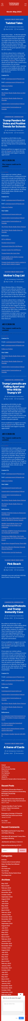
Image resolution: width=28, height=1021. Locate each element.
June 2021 (4, 974)
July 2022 (4, 952)
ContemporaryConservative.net (11, 214)
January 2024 (6, 914)
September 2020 (7, 992)
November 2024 (6, 892)
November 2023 (6, 919)
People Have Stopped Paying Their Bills (13, 543)
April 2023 (4, 934)
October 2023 (6, 921)
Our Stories (5, 771)
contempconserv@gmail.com (15, 79)
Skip (17, 1018)
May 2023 (4, 932)
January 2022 (6, 965)
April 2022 (4, 959)
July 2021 (4, 972)
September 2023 (6, 923)
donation (12, 61)
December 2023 (6, 917)
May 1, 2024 (9, 618)
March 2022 (5, 961)
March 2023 (5, 937)
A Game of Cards (14, 747)
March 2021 (5, 979)
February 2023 (6, 939)
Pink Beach (14, 563)
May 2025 (4, 883)
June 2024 (4, 903)
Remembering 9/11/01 (14, 845)
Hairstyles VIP (5, 836)
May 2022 (4, 957)
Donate (9, 151)
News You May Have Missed (10, 864)
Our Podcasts (5, 767)
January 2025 (6, 890)
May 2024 (4, 905)
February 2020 (6, 994)
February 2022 (6, 963)
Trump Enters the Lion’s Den (10, 253)
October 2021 (5, 970)
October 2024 (6, 894)
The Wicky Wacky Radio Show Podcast (13, 227)
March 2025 (5, 886)
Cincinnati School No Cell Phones (11, 246)
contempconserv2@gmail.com (14, 82)
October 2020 (6, 990)
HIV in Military (6, 239)
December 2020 (6, 985)
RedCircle (6, 172)
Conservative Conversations (14, 116)
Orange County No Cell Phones (11, 250)
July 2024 (4, 901)
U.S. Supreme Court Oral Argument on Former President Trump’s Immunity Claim (13, 718)
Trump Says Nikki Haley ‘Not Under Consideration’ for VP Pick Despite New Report (13, 538)
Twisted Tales (14, 23)
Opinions (4, 866)
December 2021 (6, 968)
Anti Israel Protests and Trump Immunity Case (14, 609)
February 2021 (6, 981)
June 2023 (4, 930)
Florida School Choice (8, 243)
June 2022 (4, 954)
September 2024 (6, 897)
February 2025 (6, 888)
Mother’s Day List (14, 275)
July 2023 (4, 928)
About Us (4, 777)
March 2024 (5, 910)
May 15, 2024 (9, 281)
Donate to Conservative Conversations (13, 779)
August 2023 (5, 925)
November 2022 (6, 945)
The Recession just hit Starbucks (11, 552)
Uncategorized (6, 875)
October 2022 (5, 948)
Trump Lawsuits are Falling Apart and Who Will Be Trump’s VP (14, 388)
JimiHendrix (5, 842)
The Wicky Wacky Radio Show (14, 19)
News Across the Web (8, 769)
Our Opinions (5, 773)
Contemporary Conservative (14, 3)
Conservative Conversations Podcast (12, 104)
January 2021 (5, 983)
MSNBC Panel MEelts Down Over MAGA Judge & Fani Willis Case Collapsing (11, 525)
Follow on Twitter (7, 86)
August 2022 (5, 950)
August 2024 (5, 899)
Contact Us (5, 775)
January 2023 (6, 941)
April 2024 (4, 908)
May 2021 (4, 977)
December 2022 (6, 943)
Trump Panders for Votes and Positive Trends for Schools (14, 123)
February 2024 (6, 912)
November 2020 (6, 988)
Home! (3, 765)
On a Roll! (4, 821)
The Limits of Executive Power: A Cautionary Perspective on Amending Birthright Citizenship (13, 791)
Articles (4, 859)
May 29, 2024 (9, 29)
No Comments (20, 29)
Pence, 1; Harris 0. (17, 842)
